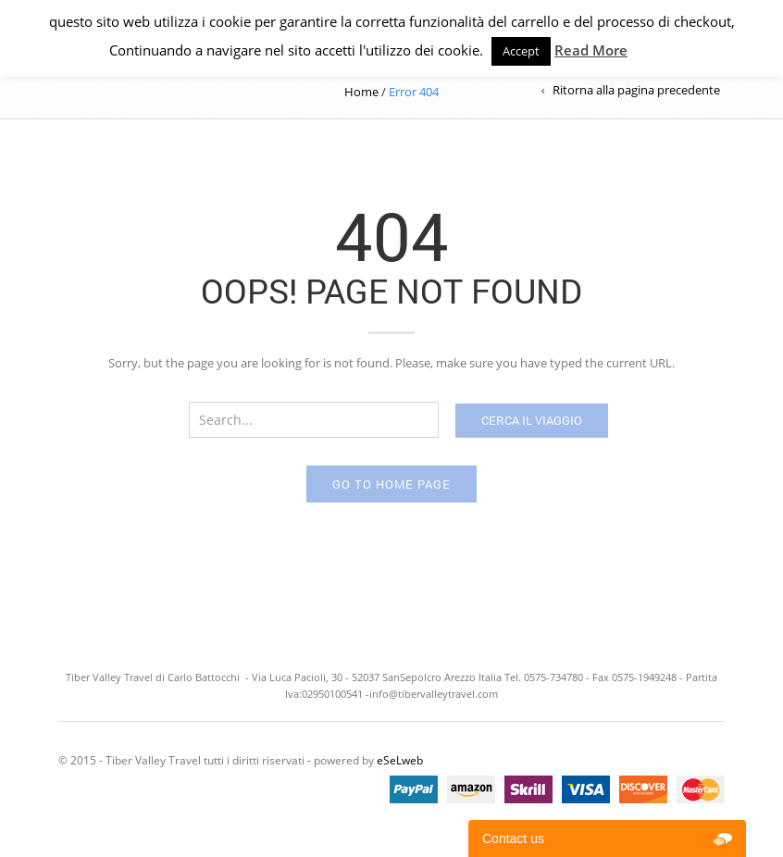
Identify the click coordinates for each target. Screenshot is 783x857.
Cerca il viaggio (531, 420)
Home (361, 91)
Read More (591, 50)
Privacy (651, 50)
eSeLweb (400, 760)
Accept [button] (521, 51)
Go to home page (391, 484)
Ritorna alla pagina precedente (636, 89)
